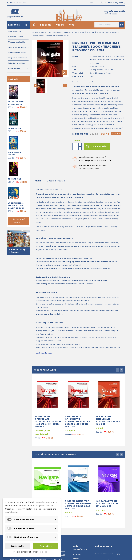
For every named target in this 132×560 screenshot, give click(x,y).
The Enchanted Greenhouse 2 (16, 102)
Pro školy (45, 25)
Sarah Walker (103, 59)
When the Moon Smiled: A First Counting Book (16, 205)
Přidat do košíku (98, 146)
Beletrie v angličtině (18, 63)
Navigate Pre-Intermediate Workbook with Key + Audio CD (108, 422)
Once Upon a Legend (14, 153)
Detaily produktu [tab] (56, 180)
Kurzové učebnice (18, 36)
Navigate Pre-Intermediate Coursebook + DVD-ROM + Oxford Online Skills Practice (47, 423)
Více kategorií (18, 68)
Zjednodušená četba (18, 52)
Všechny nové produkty (18, 220)
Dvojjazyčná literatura (18, 58)
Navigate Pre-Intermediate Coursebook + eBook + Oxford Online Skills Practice (77, 423)
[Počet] (75, 146)
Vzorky (60, 25)
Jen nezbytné (17, 546)
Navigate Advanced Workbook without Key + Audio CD (107, 508)
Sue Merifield (116, 59)
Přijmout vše (45, 546)
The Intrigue (14, 179)
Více (71, 25)
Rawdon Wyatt (112, 56)
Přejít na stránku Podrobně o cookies (32, 552)
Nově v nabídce (14, 31)
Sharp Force (14, 128)
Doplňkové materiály (18, 47)
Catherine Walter (98, 56)
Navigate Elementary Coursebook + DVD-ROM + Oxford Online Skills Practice (78, 509)
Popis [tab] (38, 180)
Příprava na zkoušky (18, 42)
